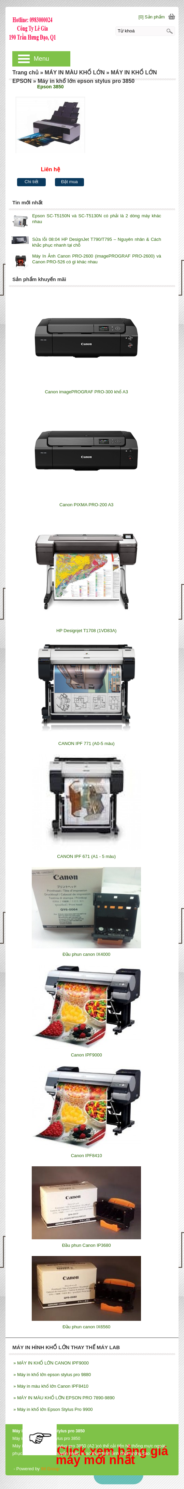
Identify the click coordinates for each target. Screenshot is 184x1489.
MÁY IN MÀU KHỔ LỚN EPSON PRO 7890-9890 (63, 1397)
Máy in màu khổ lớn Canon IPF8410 (50, 1386)
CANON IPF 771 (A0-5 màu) (86, 743)
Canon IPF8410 (86, 1155)
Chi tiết (31, 181)
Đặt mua (69, 181)
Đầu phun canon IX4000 (86, 954)
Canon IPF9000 (86, 1054)
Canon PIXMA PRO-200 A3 (86, 504)
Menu (41, 58)
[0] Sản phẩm (152, 16)
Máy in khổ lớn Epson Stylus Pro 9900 (53, 1409)
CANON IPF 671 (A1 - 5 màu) (86, 856)
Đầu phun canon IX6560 (86, 1326)
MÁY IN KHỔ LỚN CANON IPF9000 (51, 1363)
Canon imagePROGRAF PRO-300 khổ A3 (86, 391)
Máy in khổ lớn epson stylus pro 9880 (52, 1374)
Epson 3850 (50, 86)
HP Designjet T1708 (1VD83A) (86, 630)
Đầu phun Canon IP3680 (86, 1245)
